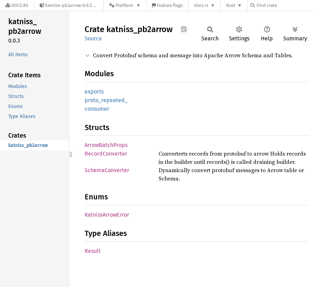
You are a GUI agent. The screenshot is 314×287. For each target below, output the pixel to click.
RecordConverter (106, 153)
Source (93, 38)
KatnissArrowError (107, 214)
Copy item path (184, 29)
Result (93, 251)
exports (94, 91)
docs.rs (201, 5)
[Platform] (125, 5)
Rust (230, 5)
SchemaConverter (107, 170)
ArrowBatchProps (106, 145)
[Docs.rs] (17, 5)
